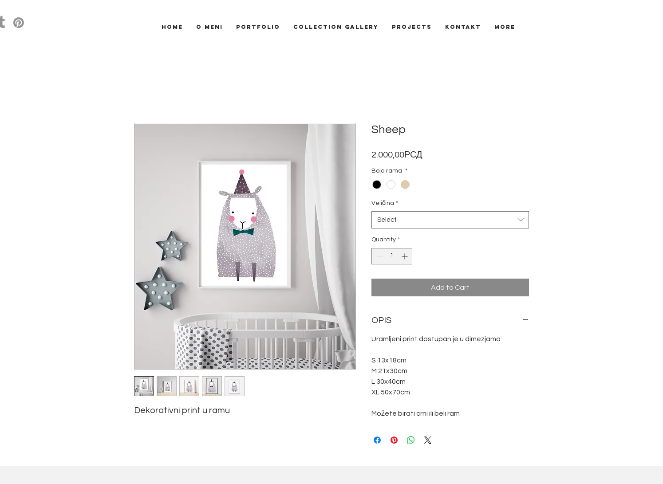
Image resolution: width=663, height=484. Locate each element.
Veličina (384, 203)
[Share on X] (427, 440)
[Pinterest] (19, 23)
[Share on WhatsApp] (411, 440)
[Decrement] (378, 256)
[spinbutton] (392, 256)
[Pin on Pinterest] (394, 440)
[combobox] (450, 219)
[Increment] (405, 256)
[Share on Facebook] (377, 440)
